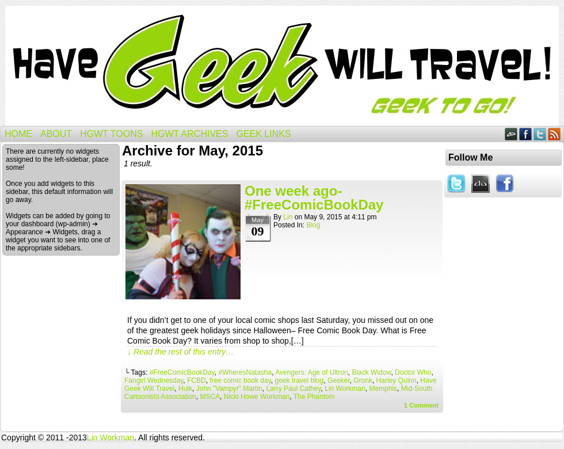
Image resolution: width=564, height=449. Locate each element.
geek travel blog (299, 380)
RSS (554, 134)
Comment (421, 405)
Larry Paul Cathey (293, 389)
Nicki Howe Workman (256, 397)
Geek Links (263, 134)
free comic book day (240, 380)
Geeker (338, 380)
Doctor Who (413, 372)
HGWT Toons (111, 134)
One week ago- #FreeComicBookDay (314, 197)
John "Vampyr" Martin (229, 389)
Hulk (185, 389)
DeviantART (511, 134)
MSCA (210, 397)
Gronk (362, 380)
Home (18, 134)
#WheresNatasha (245, 372)
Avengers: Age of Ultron (311, 372)
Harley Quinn (396, 380)
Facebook (526, 134)
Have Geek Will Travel (282, 66)
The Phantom (314, 397)
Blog (313, 225)
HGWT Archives (189, 134)
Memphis (383, 389)
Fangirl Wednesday (153, 380)
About (56, 134)
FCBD (196, 380)
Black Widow (371, 372)
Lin (287, 217)
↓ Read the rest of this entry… (180, 351)
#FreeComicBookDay (182, 372)
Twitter (540, 134)
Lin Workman (345, 389)
